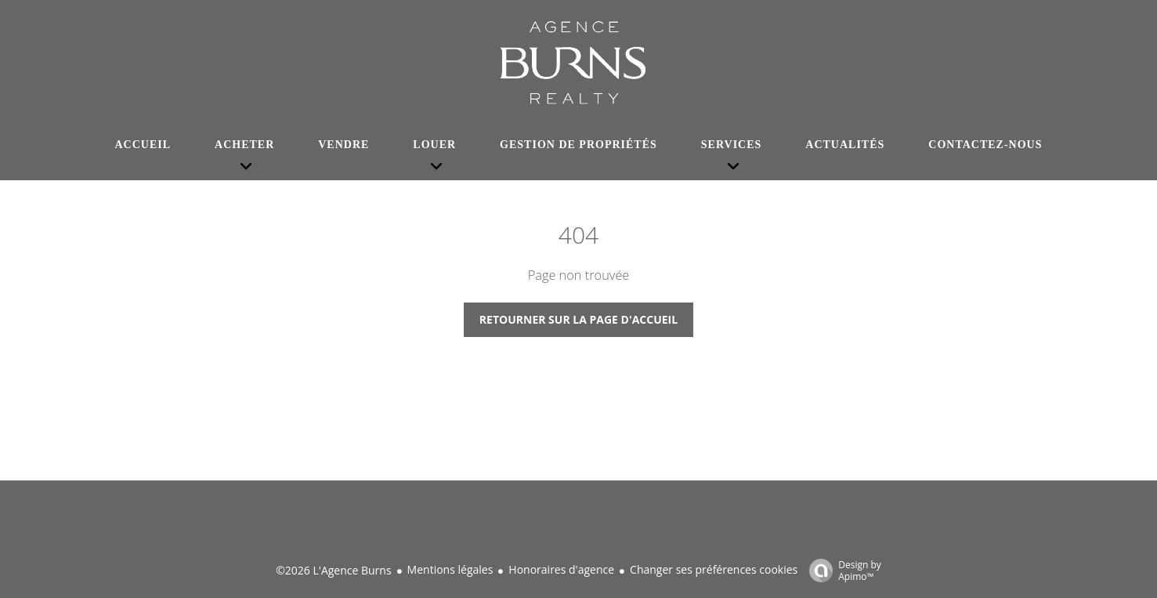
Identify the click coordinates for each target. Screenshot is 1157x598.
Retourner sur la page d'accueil (578, 319)
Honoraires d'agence (561, 569)
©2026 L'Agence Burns (333, 570)
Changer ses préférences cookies (713, 569)
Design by (841, 570)
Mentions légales (450, 569)
